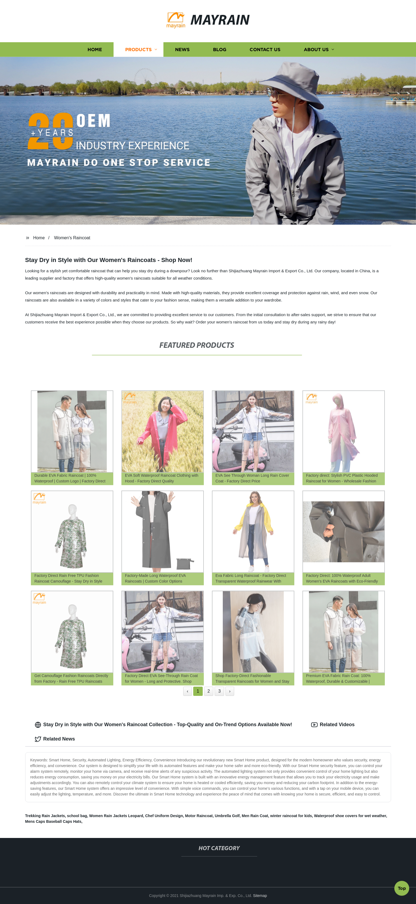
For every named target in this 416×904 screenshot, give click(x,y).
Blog (219, 49)
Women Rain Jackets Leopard (116, 816)
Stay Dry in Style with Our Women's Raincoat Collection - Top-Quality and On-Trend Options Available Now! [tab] (163, 725)
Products (138, 49)
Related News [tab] (55, 739)
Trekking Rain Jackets (45, 816)
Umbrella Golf (227, 816)
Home (95, 49)
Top (402, 889)
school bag (77, 816)
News (182, 49)
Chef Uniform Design (164, 816)
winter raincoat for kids (291, 816)
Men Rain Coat (255, 816)
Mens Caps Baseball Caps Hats (53, 821)
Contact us (265, 49)
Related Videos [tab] (333, 725)
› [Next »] (229, 691)
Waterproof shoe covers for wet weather (350, 816)
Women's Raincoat (72, 237)
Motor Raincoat (199, 816)
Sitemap (260, 895)
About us (316, 49)
